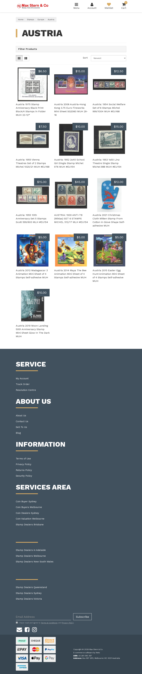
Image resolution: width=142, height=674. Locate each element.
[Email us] (19, 629)
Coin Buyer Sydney (26, 501)
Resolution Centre (26, 390)
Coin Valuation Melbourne (30, 518)
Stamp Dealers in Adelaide (31, 550)
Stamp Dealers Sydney (29, 593)
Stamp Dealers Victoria (29, 598)
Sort (85, 57)
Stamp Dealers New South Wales (34, 561)
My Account (22, 378)
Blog (18, 433)
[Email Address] (43, 616)
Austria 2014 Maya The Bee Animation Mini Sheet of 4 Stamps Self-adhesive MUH (70, 274)
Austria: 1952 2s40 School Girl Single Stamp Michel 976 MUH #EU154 (69, 163)
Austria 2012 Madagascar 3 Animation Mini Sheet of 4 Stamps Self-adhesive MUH (32, 274)
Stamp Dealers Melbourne (31, 556)
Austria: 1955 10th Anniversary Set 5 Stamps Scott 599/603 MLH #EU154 (32, 219)
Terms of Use (23, 458)
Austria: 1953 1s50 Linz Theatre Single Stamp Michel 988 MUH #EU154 (107, 163)
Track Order (23, 384)
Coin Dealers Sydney (27, 513)
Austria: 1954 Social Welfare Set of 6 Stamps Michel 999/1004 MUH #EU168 (109, 108)
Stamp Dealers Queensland (31, 587)
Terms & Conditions (49, 623)
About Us (21, 415)
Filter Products (27, 49)
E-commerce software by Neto (86, 653)
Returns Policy (24, 470)
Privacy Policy (23, 464)
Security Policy (24, 475)
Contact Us (22, 421)
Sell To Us (21, 427)
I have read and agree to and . (45, 623)
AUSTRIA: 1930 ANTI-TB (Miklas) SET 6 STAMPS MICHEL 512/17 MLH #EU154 (71, 219)
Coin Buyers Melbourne (29, 507)
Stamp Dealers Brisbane (30, 524)
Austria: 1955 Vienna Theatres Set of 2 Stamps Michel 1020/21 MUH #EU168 (32, 163)
